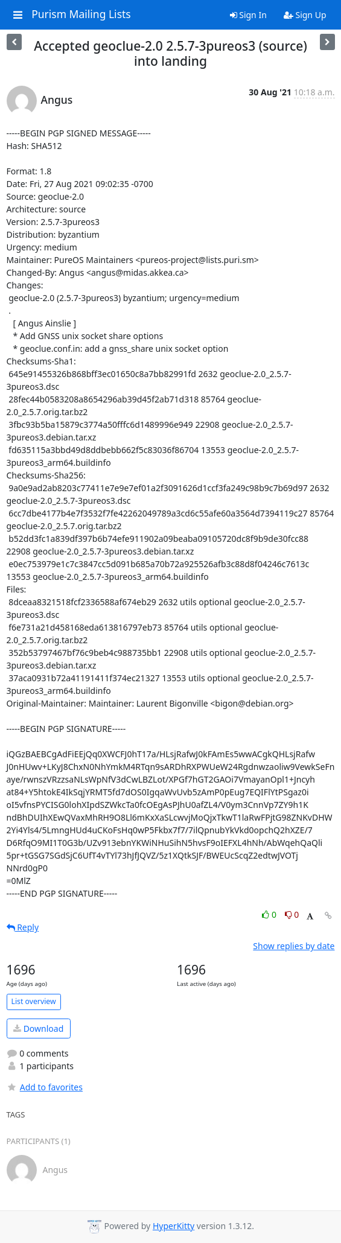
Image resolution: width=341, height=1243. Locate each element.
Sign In (248, 15)
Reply (23, 927)
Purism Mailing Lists (81, 14)
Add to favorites (45, 1087)
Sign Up (305, 15)
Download (38, 1028)
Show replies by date (293, 946)
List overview (33, 1001)
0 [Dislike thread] (292, 914)
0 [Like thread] (270, 914)
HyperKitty (173, 1226)
